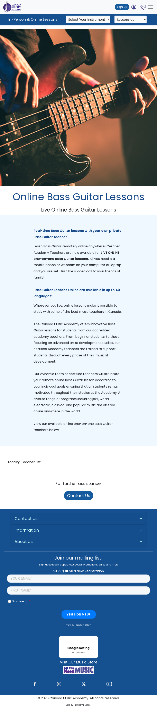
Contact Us (78, 495)
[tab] (78, 518)
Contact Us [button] (26, 518)
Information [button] (27, 530)
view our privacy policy (78, 625)
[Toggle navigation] (151, 7)
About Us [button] (24, 541)
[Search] (88, 19)
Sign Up (122, 7)
